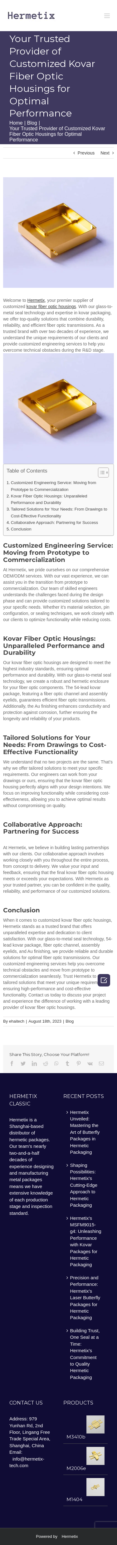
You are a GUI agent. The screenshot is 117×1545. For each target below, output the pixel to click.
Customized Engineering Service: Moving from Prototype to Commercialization (53, 486)
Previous (86, 152)
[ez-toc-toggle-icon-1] (100, 473)
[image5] (58, 232)
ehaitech (16, 1021)
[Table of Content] (103, 473)
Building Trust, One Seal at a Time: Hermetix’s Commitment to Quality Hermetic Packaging (85, 1354)
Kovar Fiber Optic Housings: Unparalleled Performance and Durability (49, 499)
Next (105, 152)
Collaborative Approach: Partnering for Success (54, 522)
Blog (70, 1021)
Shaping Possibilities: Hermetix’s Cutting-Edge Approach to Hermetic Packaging (84, 1185)
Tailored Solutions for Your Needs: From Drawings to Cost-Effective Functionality (59, 512)
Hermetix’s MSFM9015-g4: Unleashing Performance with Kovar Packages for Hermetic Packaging (85, 1241)
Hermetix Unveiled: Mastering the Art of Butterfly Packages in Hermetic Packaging (85, 1132)
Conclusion (21, 529)
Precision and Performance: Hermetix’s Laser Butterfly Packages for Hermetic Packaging (85, 1297)
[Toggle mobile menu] (107, 15)
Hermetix (70, 1536)
